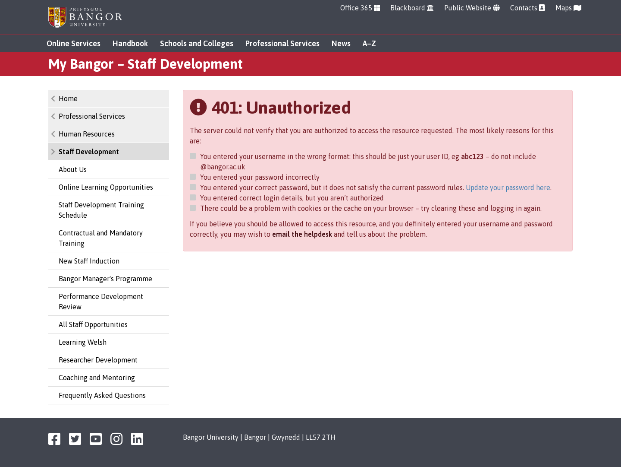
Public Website (472, 8)
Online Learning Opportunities (106, 187)
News (341, 43)
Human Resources (87, 134)
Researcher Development (98, 360)
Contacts (527, 8)
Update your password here (508, 187)
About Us (73, 169)
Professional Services (282, 43)
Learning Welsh (83, 342)
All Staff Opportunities (93, 324)
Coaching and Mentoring (97, 377)
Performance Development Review (101, 301)
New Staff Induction (89, 261)
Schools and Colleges (196, 43)
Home (68, 98)
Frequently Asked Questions (102, 395)
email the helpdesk (302, 234)
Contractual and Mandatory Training (101, 238)
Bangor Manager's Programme (105, 279)
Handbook (130, 43)
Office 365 (360, 8)
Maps (568, 8)
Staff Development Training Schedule (101, 210)
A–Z (369, 43)
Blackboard (412, 8)
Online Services (73, 43)
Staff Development (89, 152)
